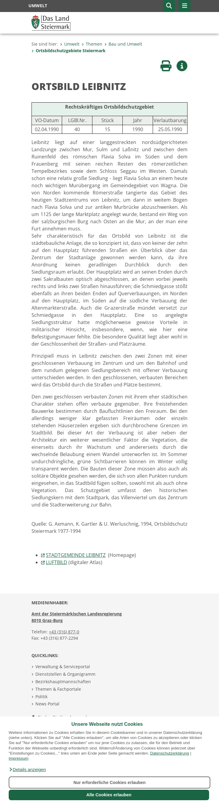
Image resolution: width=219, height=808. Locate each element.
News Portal (47, 704)
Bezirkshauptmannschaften (63, 681)
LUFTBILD (56, 562)
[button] (27, 769)
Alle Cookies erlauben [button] (108, 794)
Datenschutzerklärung (169, 753)
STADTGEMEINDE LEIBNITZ (76, 555)
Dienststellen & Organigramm (65, 674)
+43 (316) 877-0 (64, 632)
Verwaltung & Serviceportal (62, 666)
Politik (41, 696)
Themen (92, 44)
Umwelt (70, 44)
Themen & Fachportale (58, 689)
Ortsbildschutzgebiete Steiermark (69, 50)
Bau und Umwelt (123, 44)
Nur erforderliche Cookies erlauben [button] (110, 782)
